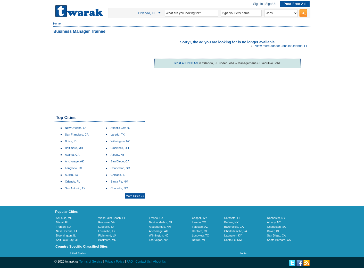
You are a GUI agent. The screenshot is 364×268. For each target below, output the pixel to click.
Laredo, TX (118, 134)
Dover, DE (273, 231)
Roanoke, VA (106, 222)
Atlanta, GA (72, 154)
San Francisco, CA (77, 134)
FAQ (130, 261)
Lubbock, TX (106, 226)
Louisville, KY (106, 231)
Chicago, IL (118, 174)
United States (77, 253)
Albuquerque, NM (160, 226)
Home (57, 23)
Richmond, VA (107, 235)
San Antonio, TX (75, 188)
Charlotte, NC (119, 188)
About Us (159, 261)
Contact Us (143, 261)
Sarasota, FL (232, 217)
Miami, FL (62, 222)
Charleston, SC (120, 168)
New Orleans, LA (75, 127)
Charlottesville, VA (235, 231)
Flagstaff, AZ (200, 226)
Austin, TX (71, 174)
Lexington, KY (233, 235)
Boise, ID (71, 141)
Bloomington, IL (66, 235)
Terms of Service (90, 261)
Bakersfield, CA (234, 226)
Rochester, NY (276, 217)
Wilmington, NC (120, 141)
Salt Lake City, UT (67, 239)
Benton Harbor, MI (160, 222)
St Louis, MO (64, 217)
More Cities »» (135, 196)
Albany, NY (118, 154)
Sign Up (270, 4)
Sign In (258, 4)
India (243, 253)
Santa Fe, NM (119, 181)
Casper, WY (199, 217)
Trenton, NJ (63, 226)
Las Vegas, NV (158, 239)
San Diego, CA (120, 161)
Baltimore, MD (74, 147)
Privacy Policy (114, 261)
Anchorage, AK (74, 161)
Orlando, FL (72, 181)
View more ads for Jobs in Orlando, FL (281, 46)
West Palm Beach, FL (112, 217)
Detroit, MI (198, 239)
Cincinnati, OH (120, 147)
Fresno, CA (156, 217)
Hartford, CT (200, 231)
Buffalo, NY (231, 222)
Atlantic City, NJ (120, 127)
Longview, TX (73, 168)
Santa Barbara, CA (279, 239)
